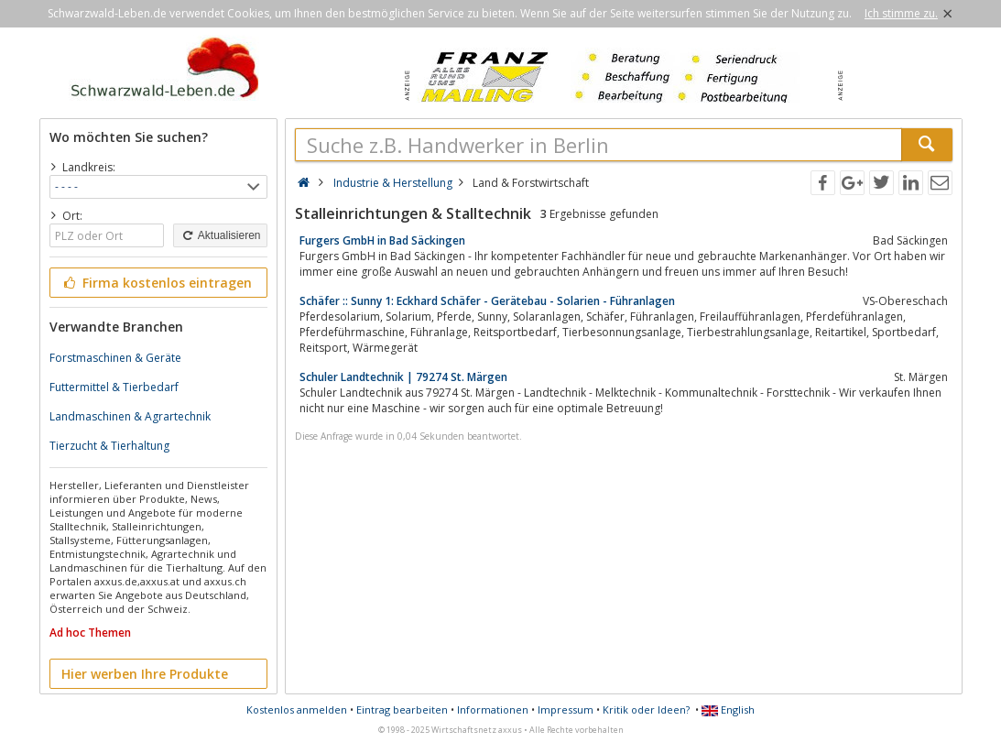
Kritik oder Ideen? (646, 709)
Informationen (492, 709)
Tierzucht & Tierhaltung (109, 445)
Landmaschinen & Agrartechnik (130, 416)
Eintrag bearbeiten (402, 709)
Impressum (565, 709)
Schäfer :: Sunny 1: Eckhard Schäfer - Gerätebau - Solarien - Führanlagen (487, 301)
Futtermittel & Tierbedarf (114, 387)
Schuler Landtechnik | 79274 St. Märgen (403, 377)
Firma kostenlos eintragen (157, 282)
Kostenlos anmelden (296, 709)
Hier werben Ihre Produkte (144, 673)
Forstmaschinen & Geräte (115, 358)
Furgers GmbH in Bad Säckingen (382, 240)
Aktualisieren (220, 235)
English (728, 709)
